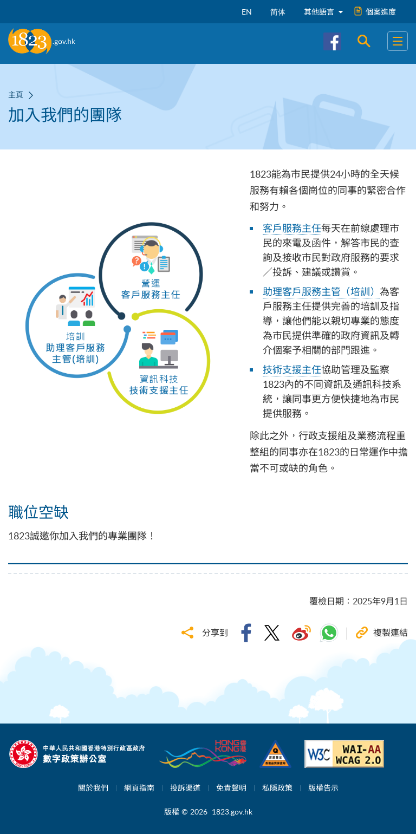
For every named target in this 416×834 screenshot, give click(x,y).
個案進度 (375, 11)
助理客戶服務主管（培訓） (321, 291)
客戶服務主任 (292, 227)
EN (247, 11)
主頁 (15, 94)
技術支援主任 (292, 369)
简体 (277, 11)
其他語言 (323, 11)
